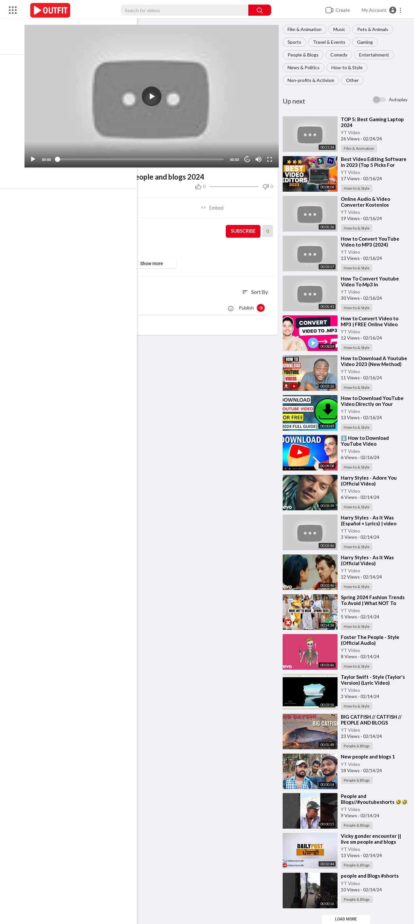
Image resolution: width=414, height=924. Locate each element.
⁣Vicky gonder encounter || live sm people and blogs (373, 839)
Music (341, 29)
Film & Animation (306, 29)
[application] (155, 95)
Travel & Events (331, 42)
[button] (381, 10)
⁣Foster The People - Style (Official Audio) (372, 640)
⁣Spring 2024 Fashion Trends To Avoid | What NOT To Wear (374, 603)
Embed (215, 205)
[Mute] (259, 156)
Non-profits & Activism (313, 80)
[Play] (39, 156)
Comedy (340, 54)
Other (354, 80)
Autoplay (398, 99)
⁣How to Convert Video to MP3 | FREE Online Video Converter (371, 324)
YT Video (352, 132)
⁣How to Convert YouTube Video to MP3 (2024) (372, 241)
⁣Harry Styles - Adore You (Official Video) (371, 480)
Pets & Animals (374, 29)
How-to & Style (349, 67)
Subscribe (244, 228)
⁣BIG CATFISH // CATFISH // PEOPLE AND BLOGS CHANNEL (373, 722)
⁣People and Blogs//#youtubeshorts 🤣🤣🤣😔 (373, 802)
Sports (296, 42)
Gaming (367, 42)
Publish (254, 305)
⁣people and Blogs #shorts (372, 876)
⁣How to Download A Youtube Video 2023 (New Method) (373, 364)
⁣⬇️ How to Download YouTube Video (367, 441)
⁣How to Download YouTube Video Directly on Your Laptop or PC (374, 404)
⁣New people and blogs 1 (370, 756)
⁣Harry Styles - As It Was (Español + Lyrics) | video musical (370, 523)
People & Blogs (305, 54)
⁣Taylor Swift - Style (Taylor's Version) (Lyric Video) (375, 680)
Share (95, 205)
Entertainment (376, 54)
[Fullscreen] (270, 156)
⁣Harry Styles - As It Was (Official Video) (369, 560)
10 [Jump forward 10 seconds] (248, 156)
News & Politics (306, 67)
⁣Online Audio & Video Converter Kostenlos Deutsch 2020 (367, 205)
